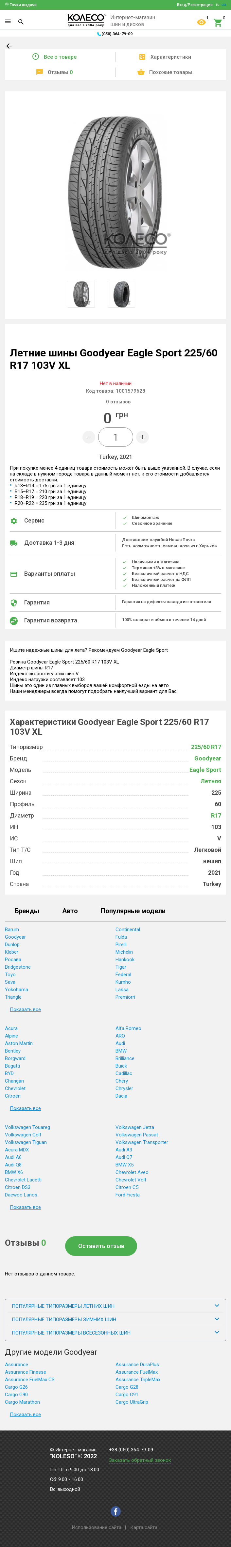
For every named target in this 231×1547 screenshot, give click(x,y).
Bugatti (12, 1066)
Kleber (11, 952)
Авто (70, 911)
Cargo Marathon (22, 1402)
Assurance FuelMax (137, 1372)
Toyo (10, 974)
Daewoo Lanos (21, 1195)
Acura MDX (17, 1150)
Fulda (121, 937)
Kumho (123, 982)
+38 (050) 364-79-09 (131, 1449)
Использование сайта (96, 1527)
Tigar (121, 967)
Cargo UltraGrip (132, 1402)
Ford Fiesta (128, 1195)
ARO (120, 1036)
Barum (12, 929)
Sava (10, 982)
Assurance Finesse (25, 1372)
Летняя (211, 781)
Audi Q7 (124, 1157)
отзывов (118, 402)
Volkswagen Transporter (142, 1142)
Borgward (15, 1058)
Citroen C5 (127, 1187)
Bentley (13, 1051)
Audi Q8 (13, 1165)
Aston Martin (19, 1043)
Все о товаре (60, 57)
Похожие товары (170, 72)
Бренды (27, 911)
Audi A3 (124, 1150)
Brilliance (125, 1058)
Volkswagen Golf (23, 1135)
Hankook (125, 959)
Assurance (16, 1364)
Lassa (122, 989)
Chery (122, 1081)
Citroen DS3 (17, 1187)
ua (224, 4)
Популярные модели (133, 911)
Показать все (25, 1009)
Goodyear (207, 758)
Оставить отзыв (101, 1245)
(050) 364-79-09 (117, 33)
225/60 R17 (206, 746)
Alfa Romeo (128, 1028)
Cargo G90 (16, 1395)
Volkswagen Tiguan (26, 1142)
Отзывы (60, 72)
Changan (14, 1081)
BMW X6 (14, 1172)
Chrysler (124, 1088)
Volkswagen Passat (137, 1135)
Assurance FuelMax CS (30, 1380)
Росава (13, 959)
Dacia (121, 1096)
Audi (120, 1043)
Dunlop (12, 944)
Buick (121, 1066)
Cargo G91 (127, 1395)
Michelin (124, 952)
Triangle (13, 997)
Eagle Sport (205, 769)
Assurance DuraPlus (137, 1364)
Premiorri (125, 997)
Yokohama (16, 989)
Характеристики (171, 57)
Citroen (13, 1096)
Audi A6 (13, 1157)
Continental (128, 929)
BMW (121, 1051)
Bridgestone (18, 967)
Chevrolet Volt (131, 1180)
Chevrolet (15, 1088)
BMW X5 (124, 1165)
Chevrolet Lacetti (23, 1180)
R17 (216, 815)
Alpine (11, 1036)
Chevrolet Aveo (132, 1172)
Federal (123, 974)
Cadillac (124, 1073)
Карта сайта (143, 1527)
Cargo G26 (16, 1387)
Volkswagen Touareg (27, 1127)
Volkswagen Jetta (135, 1127)
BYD (9, 1073)
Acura (11, 1028)
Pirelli (121, 944)
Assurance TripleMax (138, 1380)
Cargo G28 (127, 1387)
